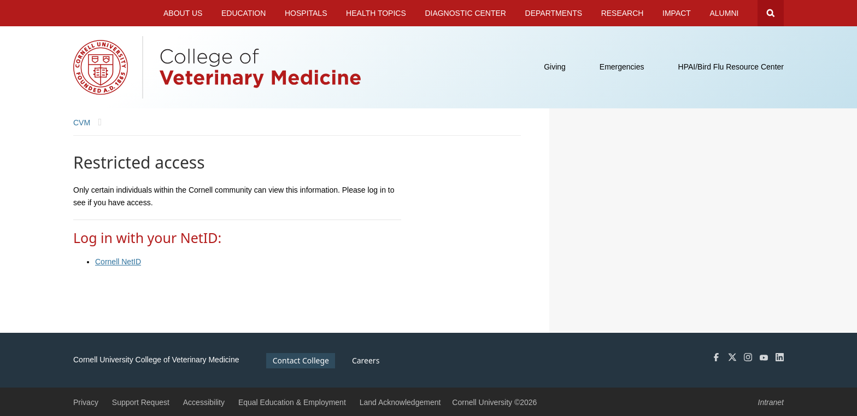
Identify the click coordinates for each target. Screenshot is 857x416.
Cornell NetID (118, 261)
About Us (182, 13)
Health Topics (376, 13)
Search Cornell (771, 13)
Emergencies (622, 66)
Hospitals (306, 13)
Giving (555, 66)
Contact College (301, 360)
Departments (554, 13)
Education (243, 13)
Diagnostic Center (465, 13)
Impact (676, 13)
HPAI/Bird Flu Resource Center (731, 66)
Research (622, 13)
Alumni (724, 13)
